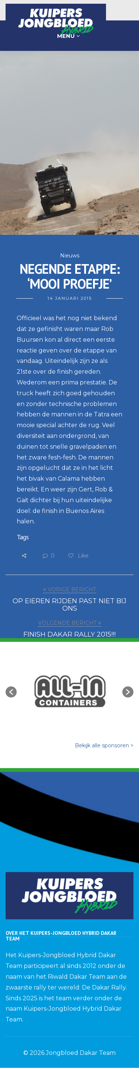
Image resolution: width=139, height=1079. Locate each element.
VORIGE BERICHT (72, 589)
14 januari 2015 (69, 298)
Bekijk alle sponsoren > (104, 745)
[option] (69, 688)
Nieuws (69, 255)
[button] (11, 692)
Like (78, 555)
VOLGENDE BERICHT (67, 623)
